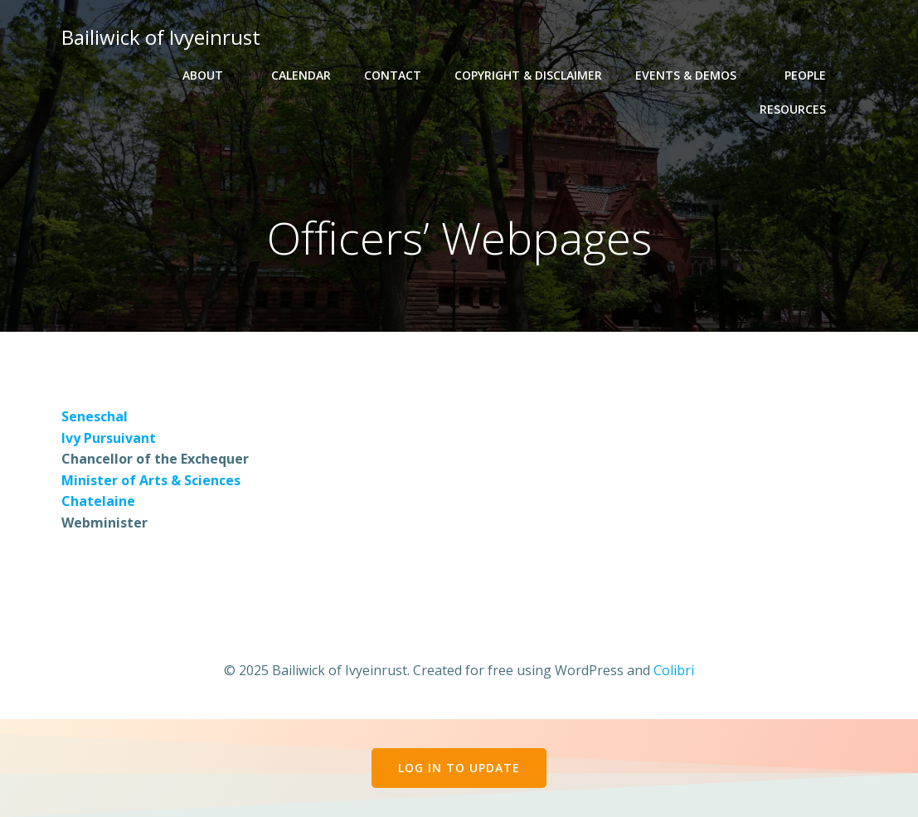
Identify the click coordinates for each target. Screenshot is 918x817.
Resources (800, 109)
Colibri (673, 670)
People (812, 75)
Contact (392, 75)
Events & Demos (693, 75)
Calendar (301, 75)
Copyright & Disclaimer (528, 75)
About (210, 75)
